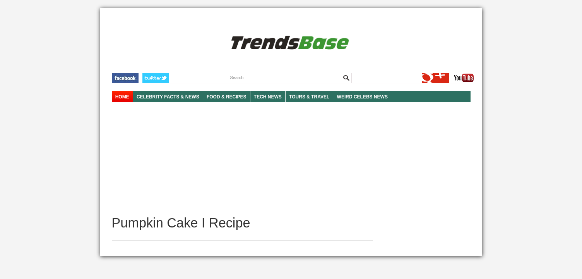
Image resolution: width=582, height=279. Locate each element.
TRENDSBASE (289, 43)
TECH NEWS (268, 97)
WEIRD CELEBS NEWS (362, 97)
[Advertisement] (242, 159)
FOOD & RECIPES (226, 97)
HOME (122, 97)
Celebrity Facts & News (168, 97)
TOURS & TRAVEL (309, 97)
